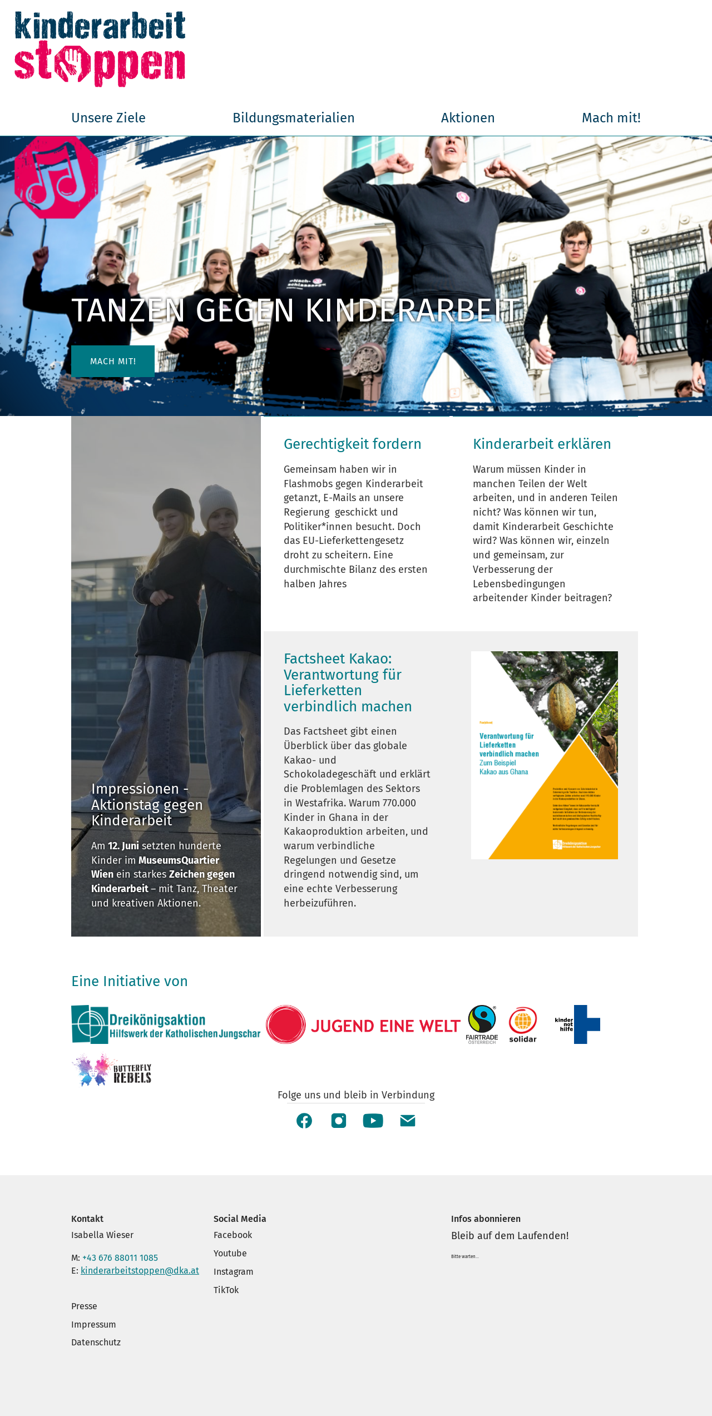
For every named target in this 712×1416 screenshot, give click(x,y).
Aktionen (468, 118)
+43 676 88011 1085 (120, 1257)
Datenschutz (96, 1342)
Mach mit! (611, 118)
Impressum (93, 1324)
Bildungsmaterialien (294, 118)
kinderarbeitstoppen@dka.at (140, 1270)
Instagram (234, 1271)
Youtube (230, 1253)
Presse (84, 1306)
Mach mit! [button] (113, 361)
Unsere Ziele (108, 118)
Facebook (233, 1235)
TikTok (226, 1290)
